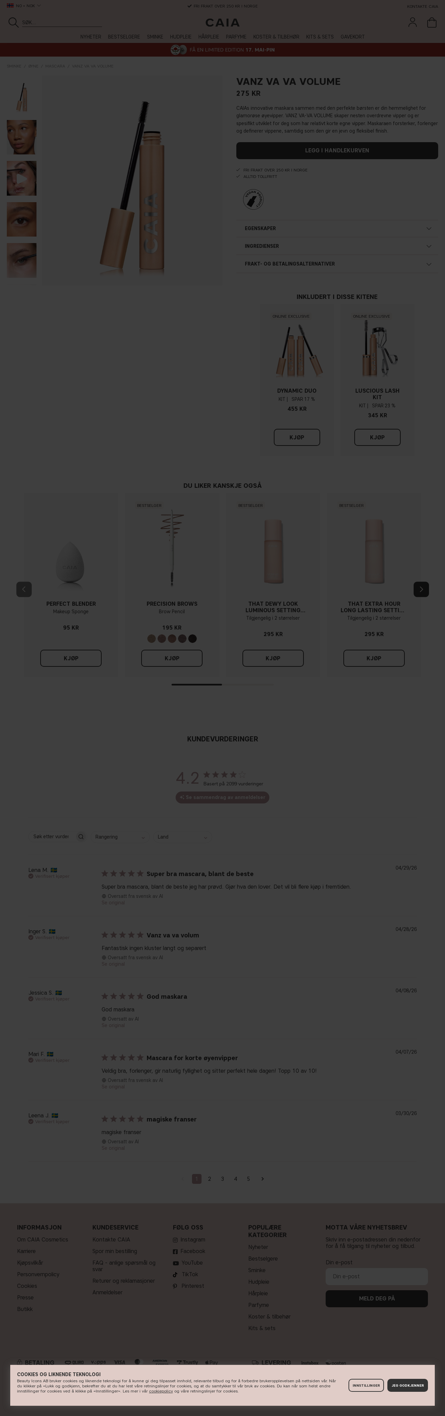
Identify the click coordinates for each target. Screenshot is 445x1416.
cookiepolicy (161, 1391)
